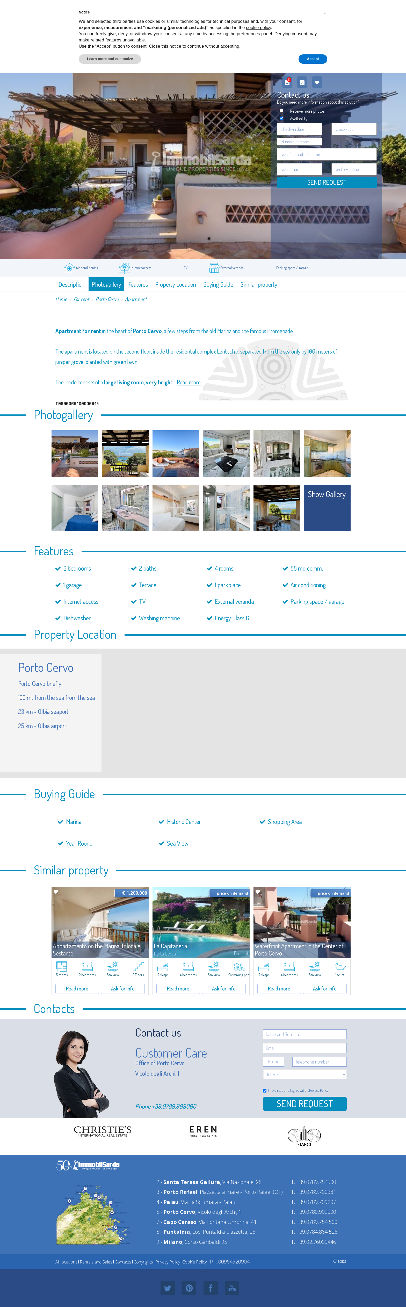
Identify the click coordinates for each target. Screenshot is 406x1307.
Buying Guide (218, 284)
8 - (173, 1231)
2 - (188, 1182)
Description (71, 284)
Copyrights (143, 1262)
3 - (177, 1191)
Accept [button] (313, 59)
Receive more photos (307, 111)
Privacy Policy (318, 1090)
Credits (339, 1261)
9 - (169, 1241)
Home (61, 299)
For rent (81, 299)
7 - (176, 1221)
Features (138, 284)
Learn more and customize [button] (110, 59)
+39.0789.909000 (174, 1106)
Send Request (305, 1103)
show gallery (327, 494)
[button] (325, 12)
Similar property (259, 284)
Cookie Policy (194, 1262)
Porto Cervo (107, 299)
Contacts (123, 1262)
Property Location (175, 284)
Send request (326, 182)
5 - (175, 1211)
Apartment (136, 299)
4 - (167, 1201)
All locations (66, 1262)
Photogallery (106, 284)
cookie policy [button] (258, 27)
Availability (298, 118)
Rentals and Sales (96, 1262)
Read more (189, 382)
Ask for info (123, 988)
